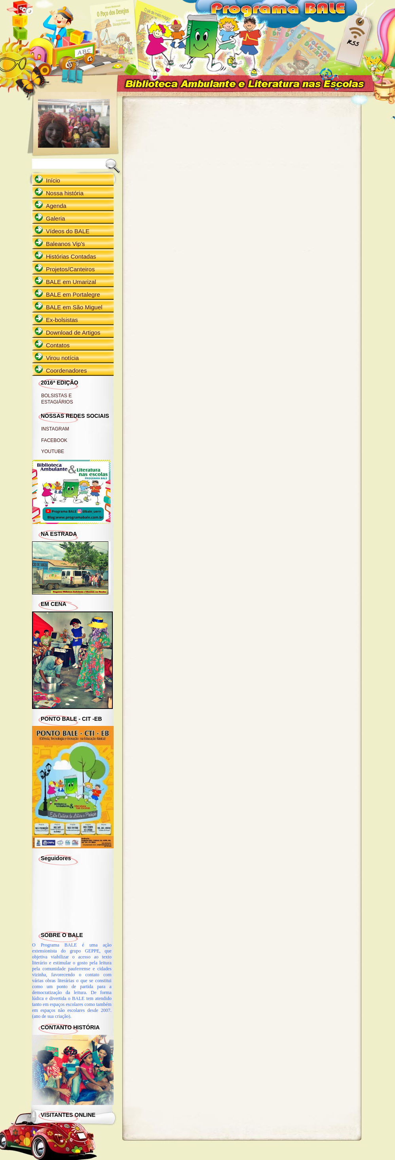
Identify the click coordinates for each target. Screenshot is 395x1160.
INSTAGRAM (55, 429)
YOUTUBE (52, 451)
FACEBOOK (54, 440)
